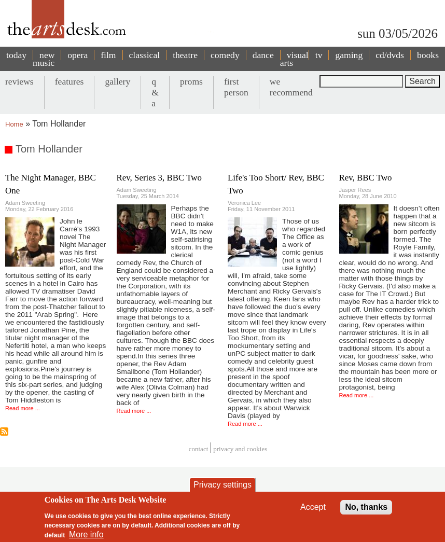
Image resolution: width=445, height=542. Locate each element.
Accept (313, 507)
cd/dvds (390, 55)
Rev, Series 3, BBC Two (159, 178)
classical (144, 55)
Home (14, 124)
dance (263, 55)
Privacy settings (222, 484)
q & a (155, 92)
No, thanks (366, 507)
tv (319, 55)
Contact (198, 449)
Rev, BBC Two (365, 178)
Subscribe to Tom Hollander (4, 431)
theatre (185, 55)
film (108, 55)
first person (236, 87)
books (428, 55)
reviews (19, 81)
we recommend (291, 87)
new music (43, 59)
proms (191, 81)
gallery (117, 81)
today (16, 55)
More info (86, 534)
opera (77, 55)
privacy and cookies (240, 449)
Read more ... (22, 408)
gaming (349, 55)
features (69, 81)
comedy (225, 55)
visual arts (294, 59)
